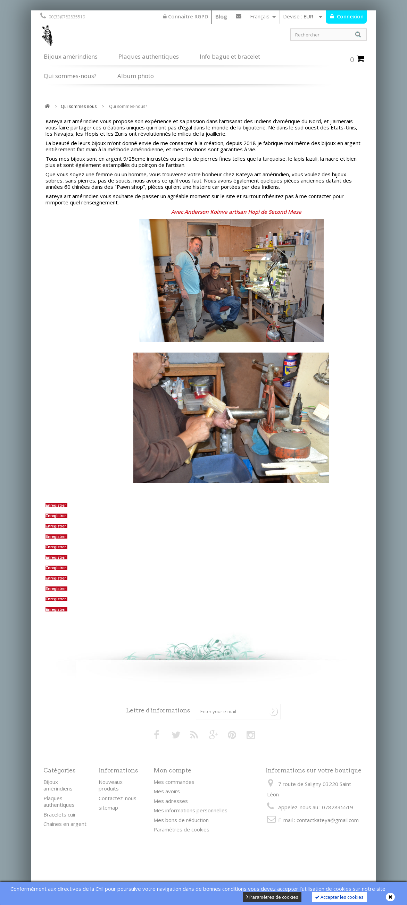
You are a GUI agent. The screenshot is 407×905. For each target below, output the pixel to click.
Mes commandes (173, 781)
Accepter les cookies (339, 897)
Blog (221, 16)
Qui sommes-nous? (70, 75)
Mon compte (172, 770)
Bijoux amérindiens (71, 56)
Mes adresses (170, 800)
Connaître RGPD (185, 16)
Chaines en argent (64, 823)
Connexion (349, 16)
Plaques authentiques (148, 56)
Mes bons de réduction (181, 820)
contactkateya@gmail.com (328, 820)
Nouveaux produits (111, 785)
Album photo (135, 76)
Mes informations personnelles (190, 810)
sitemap (108, 807)
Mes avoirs (166, 791)
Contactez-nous (239, 17)
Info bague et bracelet (230, 56)
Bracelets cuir (59, 814)
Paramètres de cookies (272, 897)
